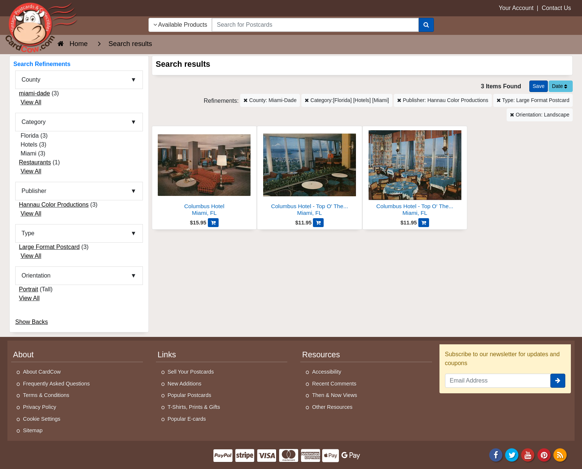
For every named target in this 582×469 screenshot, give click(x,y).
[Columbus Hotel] (204, 173)
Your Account (516, 8)
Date (559, 86)
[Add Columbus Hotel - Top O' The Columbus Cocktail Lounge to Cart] (318, 222)
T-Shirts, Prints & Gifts (194, 407)
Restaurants (35, 162)
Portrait (28, 289)
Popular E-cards (187, 419)
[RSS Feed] (560, 454)
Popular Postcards (190, 395)
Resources (321, 354)
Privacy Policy (39, 407)
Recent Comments (334, 384)
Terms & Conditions (46, 395)
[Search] (426, 25)
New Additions (185, 384)
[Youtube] (528, 454)
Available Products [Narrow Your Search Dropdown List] (180, 25)
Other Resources (332, 407)
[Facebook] (496, 454)
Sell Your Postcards (191, 372)
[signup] (557, 381)
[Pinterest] (544, 454)
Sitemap (33, 430)
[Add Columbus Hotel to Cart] (213, 222)
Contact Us (556, 8)
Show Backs (31, 322)
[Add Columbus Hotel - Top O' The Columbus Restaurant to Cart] (423, 222)
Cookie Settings (42, 419)
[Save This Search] (538, 86)
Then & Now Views (334, 395)
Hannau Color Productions (54, 204)
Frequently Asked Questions (56, 384)
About (23, 354)
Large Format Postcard (49, 247)
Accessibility (326, 372)
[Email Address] (498, 381)
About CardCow (42, 372)
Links (167, 354)
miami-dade (34, 93)
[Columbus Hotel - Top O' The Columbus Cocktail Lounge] (309, 173)
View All (30, 102)
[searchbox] (315, 25)
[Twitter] (512, 454)
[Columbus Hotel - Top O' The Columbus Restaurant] (415, 173)
